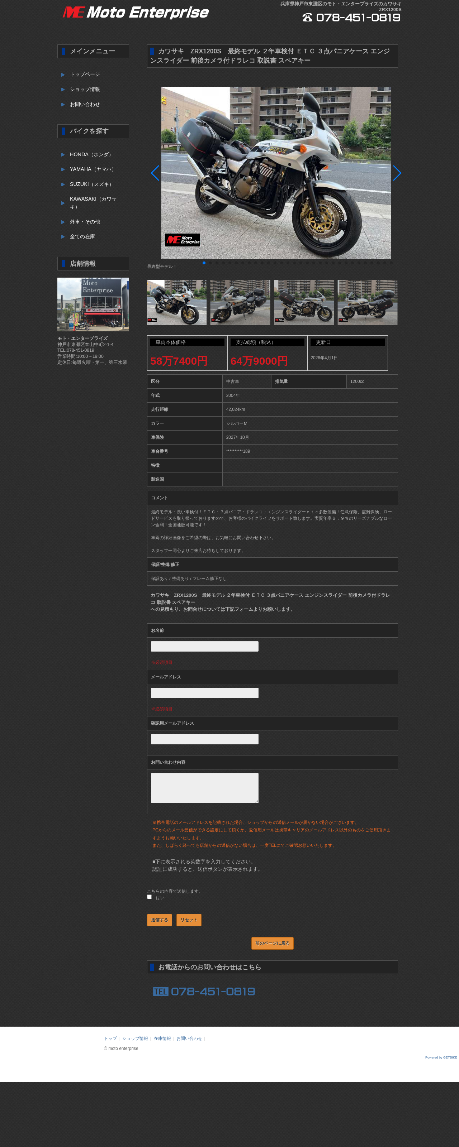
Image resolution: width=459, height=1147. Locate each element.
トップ (110, 1043)
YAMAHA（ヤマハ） (93, 169)
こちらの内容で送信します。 (175, 896)
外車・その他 (85, 222)
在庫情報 (162, 1043)
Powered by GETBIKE (441, 1063)
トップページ (85, 74)
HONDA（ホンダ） (92, 154)
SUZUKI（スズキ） (92, 184)
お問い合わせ (85, 104)
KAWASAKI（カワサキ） (93, 203)
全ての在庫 (82, 236)
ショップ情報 (85, 89)
